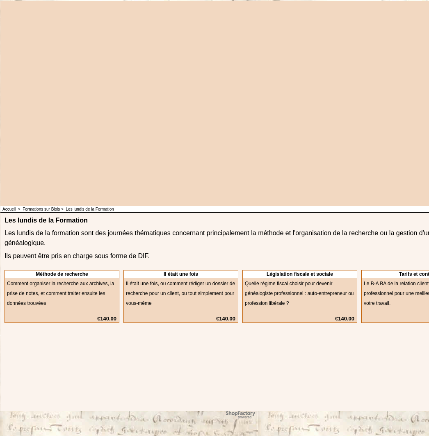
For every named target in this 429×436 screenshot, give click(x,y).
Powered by (229, 413)
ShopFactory (250, 413)
